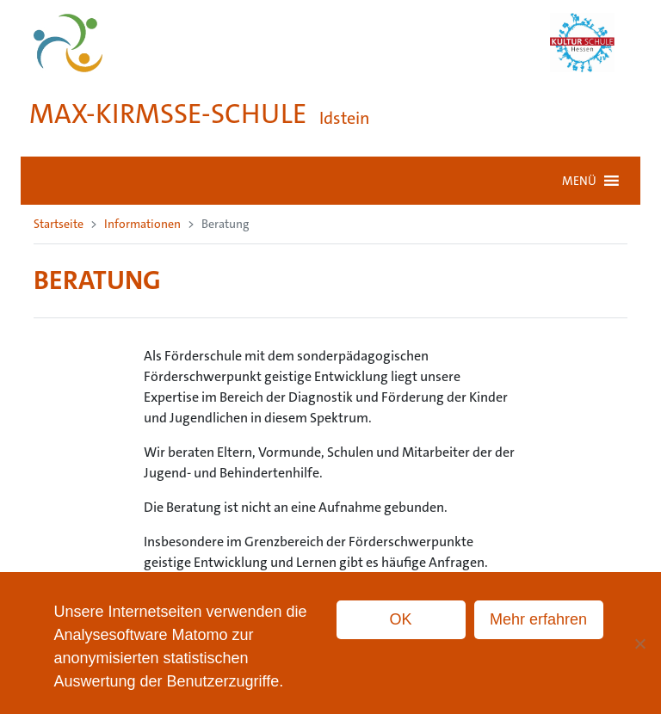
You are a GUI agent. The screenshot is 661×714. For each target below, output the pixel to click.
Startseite (58, 223)
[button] (579, 180)
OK (401, 619)
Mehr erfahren (538, 619)
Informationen (142, 223)
